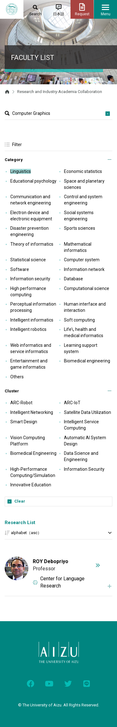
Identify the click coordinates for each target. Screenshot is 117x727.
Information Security (84, 469)
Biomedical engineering (87, 360)
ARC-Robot (21, 402)
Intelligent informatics (31, 319)
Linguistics (20, 171)
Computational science (86, 288)
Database (73, 278)
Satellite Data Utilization (87, 412)
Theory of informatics (31, 244)
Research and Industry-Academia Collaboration (59, 91)
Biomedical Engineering (33, 453)
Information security (30, 278)
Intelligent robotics (28, 329)
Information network (84, 269)
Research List (20, 522)
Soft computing (79, 319)
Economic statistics (83, 171)
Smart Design (23, 421)
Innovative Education (30, 484)
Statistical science (28, 259)
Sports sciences (79, 228)
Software (19, 269)
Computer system (82, 259)
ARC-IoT (72, 402)
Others (17, 376)
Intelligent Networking (31, 412)
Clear (19, 501)
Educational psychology (33, 181)
